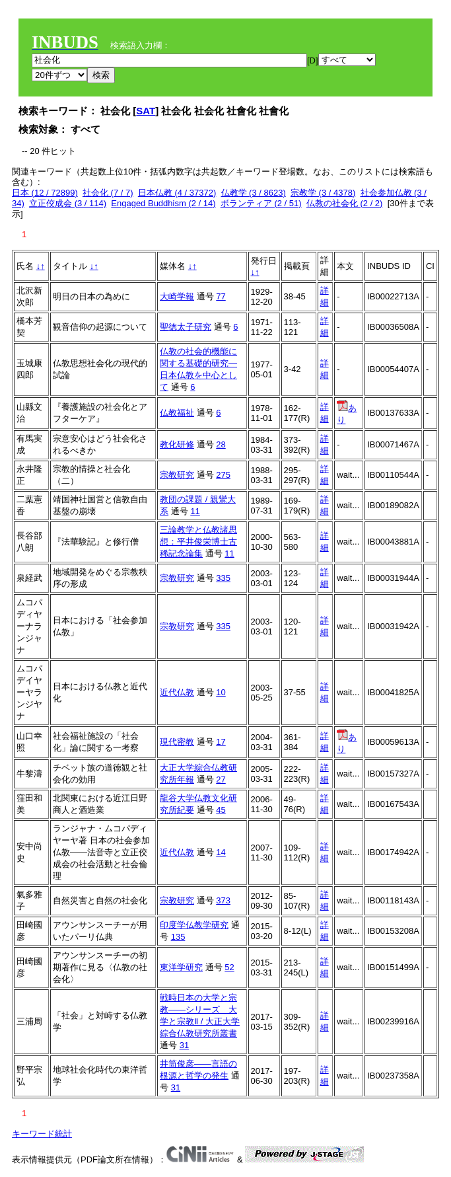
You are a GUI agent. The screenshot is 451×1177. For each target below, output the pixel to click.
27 (220, 779)
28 (220, 444)
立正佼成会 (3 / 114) (67, 203)
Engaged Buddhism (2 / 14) (163, 203)
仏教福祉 (177, 413)
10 (220, 692)
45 (220, 810)
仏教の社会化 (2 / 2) (344, 203)
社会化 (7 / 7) (108, 193)
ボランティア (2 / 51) (261, 203)
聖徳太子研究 (185, 327)
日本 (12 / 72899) (45, 193)
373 (223, 900)
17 (220, 742)
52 (229, 967)
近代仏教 (177, 692)
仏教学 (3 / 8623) (253, 193)
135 (178, 937)
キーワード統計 (42, 1134)
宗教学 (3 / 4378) (323, 193)
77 (220, 296)
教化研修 (177, 444)
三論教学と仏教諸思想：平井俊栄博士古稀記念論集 (198, 541)
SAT (145, 110)
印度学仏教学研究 (194, 925)
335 (223, 578)
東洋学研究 (181, 967)
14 (220, 852)
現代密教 (177, 742)
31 (184, 1045)
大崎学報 (177, 296)
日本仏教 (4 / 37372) (177, 193)
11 (194, 511)
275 (223, 475)
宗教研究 (177, 475)
